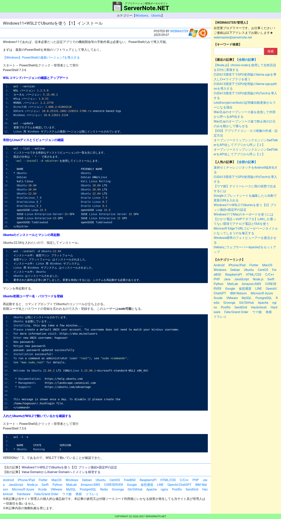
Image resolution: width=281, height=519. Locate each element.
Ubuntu (156, 15)
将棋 (79, 494)
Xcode (42, 489)
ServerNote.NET (146, 8)
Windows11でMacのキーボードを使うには (243, 214)
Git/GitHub (135, 489)
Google (132, 485)
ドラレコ (92, 494)
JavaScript (16, 485)
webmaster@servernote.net (233, 37)
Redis (104, 489)
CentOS (114, 480)
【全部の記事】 (246, 60)
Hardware (23, 494)
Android (8, 480)
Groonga (118, 489)
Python (57, 485)
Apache (151, 489)
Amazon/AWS (90, 485)
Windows (141, 15)
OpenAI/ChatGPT (179, 485)
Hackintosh (259, 307)
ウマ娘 (67, 494)
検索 (271, 51)
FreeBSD (130, 480)
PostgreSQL (88, 489)
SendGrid (192, 489)
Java (227, 279)
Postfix (177, 489)
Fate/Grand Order (46, 494)
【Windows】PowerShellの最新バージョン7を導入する (41, 57)
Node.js (32, 485)
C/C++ (184, 480)
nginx (164, 489)
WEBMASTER (179, 31)
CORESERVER (113, 485)
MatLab (71, 485)
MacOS (57, 480)
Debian (87, 480)
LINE (160, 485)
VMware (56, 489)
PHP (196, 480)
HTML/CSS (168, 480)
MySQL (71, 489)
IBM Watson (238, 293)
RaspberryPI (148, 480)
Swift (45, 485)
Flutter (43, 480)
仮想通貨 (147, 485)
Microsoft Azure (23, 489)
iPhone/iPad (26, 480)
